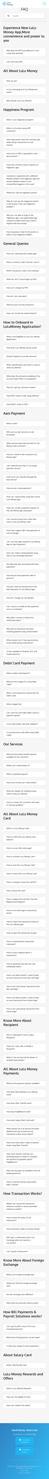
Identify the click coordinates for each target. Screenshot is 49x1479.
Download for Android (24, 1441)
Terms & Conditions (24, 1473)
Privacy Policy (24, 1470)
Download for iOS (24, 1450)
